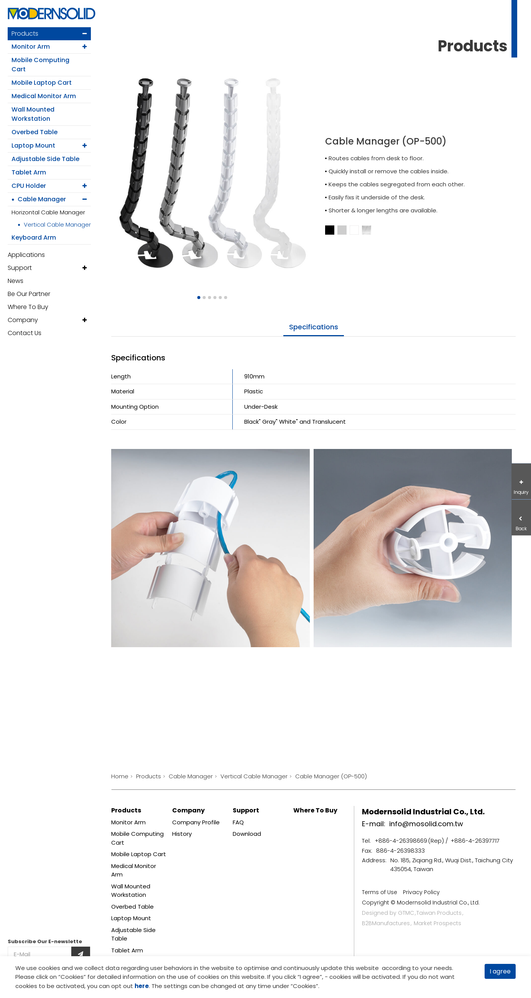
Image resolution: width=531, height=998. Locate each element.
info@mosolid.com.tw (426, 824)
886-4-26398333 (400, 851)
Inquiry (521, 492)
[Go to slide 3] (209, 297)
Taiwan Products (439, 913)
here (142, 986)
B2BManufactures (386, 923)
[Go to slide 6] (225, 297)
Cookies (72, 977)
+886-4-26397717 (475, 841)
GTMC (406, 913)
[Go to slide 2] (204, 297)
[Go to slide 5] (220, 297)
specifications (313, 327)
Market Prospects (437, 923)
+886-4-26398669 (401, 841)
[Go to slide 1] (199, 297)
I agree (500, 971)
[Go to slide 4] (215, 297)
